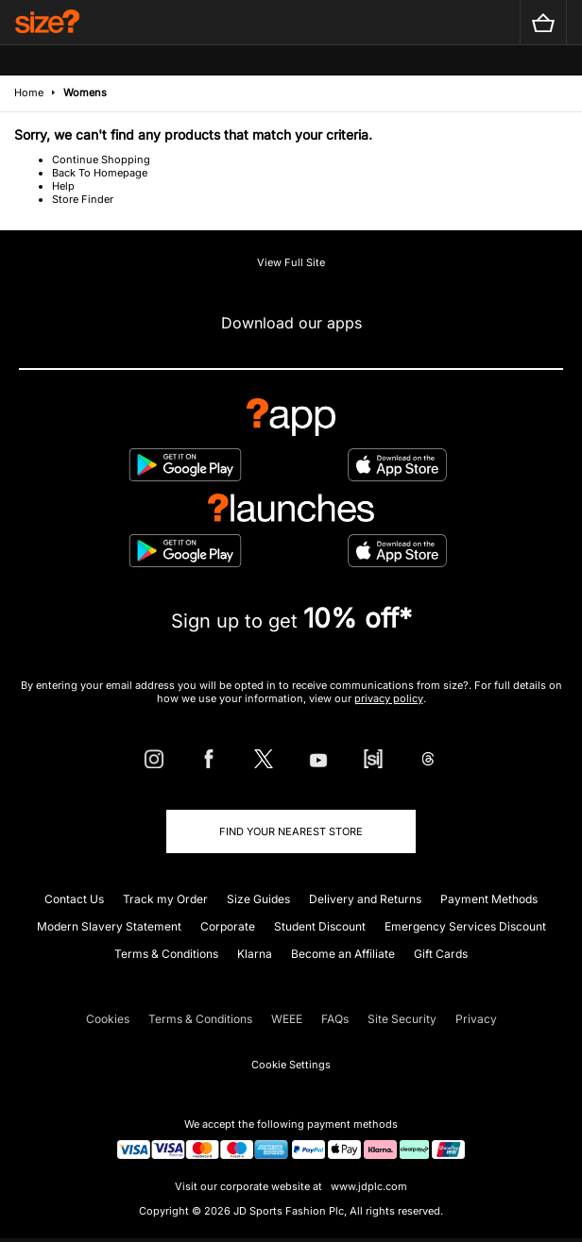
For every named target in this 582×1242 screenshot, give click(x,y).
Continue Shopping (101, 159)
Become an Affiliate (343, 954)
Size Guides (258, 899)
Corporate (227, 926)
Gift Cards (441, 954)
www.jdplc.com (367, 1186)
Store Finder (82, 199)
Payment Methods (489, 899)
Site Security (402, 1019)
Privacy (476, 1019)
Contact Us (74, 899)
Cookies (107, 1019)
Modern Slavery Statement (109, 926)
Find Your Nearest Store (291, 831)
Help (63, 186)
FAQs (335, 1019)
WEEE (286, 1019)
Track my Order (165, 899)
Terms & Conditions (166, 954)
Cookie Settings (291, 1064)
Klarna (254, 954)
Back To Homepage (99, 172)
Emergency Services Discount (465, 926)
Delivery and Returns (365, 899)
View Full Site (291, 262)
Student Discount (320, 926)
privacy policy (388, 698)
